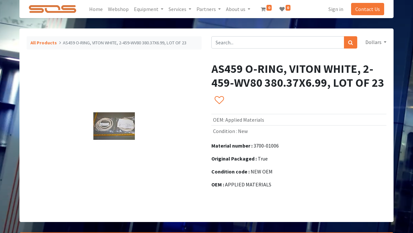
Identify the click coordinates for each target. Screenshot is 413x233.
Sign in (335, 9)
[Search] (350, 42)
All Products (43, 43)
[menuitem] (96, 9)
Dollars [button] (374, 42)
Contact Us (367, 9)
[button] (219, 100)
